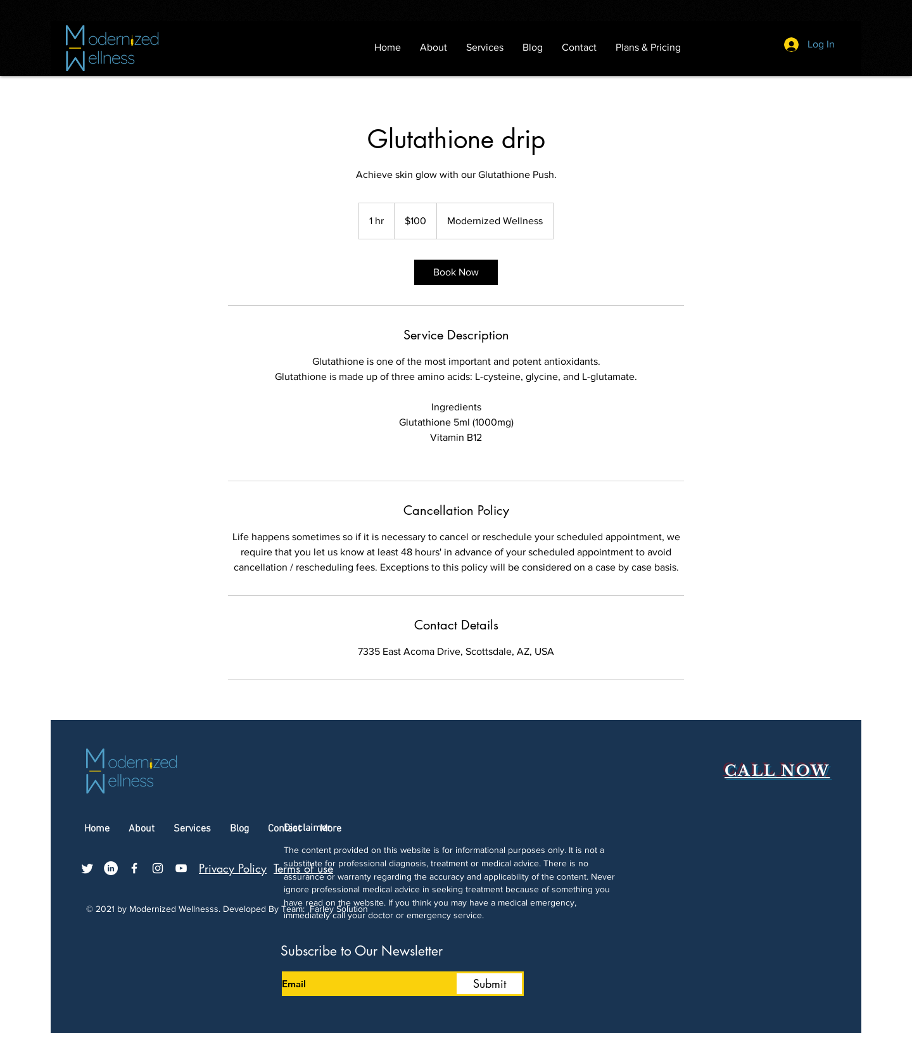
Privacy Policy (233, 868)
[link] (456, 272)
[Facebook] (134, 868)
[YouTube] (181, 868)
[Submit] (489, 983)
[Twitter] (87, 868)
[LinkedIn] (111, 868)
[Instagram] (158, 868)
